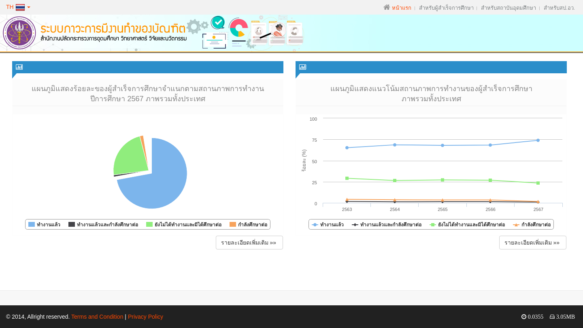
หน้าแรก (401, 8)
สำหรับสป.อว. (559, 8)
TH (18, 7)
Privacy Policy (145, 316)
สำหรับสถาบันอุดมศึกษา (508, 8)
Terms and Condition (97, 316)
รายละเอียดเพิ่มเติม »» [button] (249, 242)
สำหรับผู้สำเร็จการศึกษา (446, 8)
